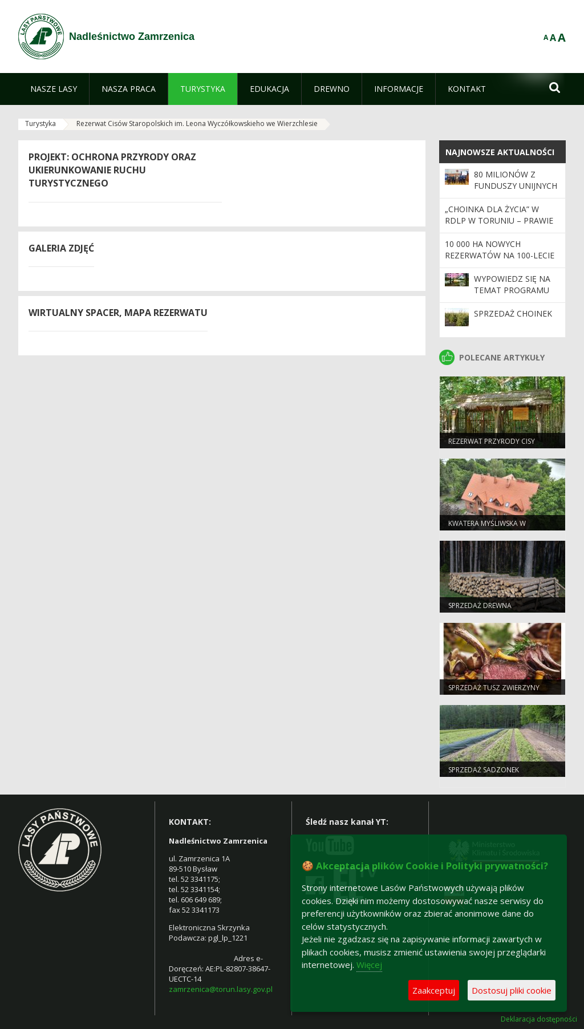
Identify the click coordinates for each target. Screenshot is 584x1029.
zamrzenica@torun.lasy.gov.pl (221, 989)
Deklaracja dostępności (539, 1019)
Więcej (369, 964)
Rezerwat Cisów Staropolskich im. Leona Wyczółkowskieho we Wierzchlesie (197, 123)
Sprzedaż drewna (480, 605)
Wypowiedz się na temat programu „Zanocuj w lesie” (512, 290)
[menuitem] (53, 89)
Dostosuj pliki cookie (511, 990)
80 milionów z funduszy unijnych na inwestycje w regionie (515, 191)
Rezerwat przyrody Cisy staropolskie (491, 446)
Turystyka (40, 123)
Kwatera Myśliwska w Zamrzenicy (487, 528)
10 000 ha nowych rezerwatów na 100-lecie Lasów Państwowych (499, 255)
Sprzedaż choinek (513, 313)
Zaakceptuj (433, 990)
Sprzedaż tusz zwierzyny (494, 687)
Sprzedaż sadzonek (483, 770)
